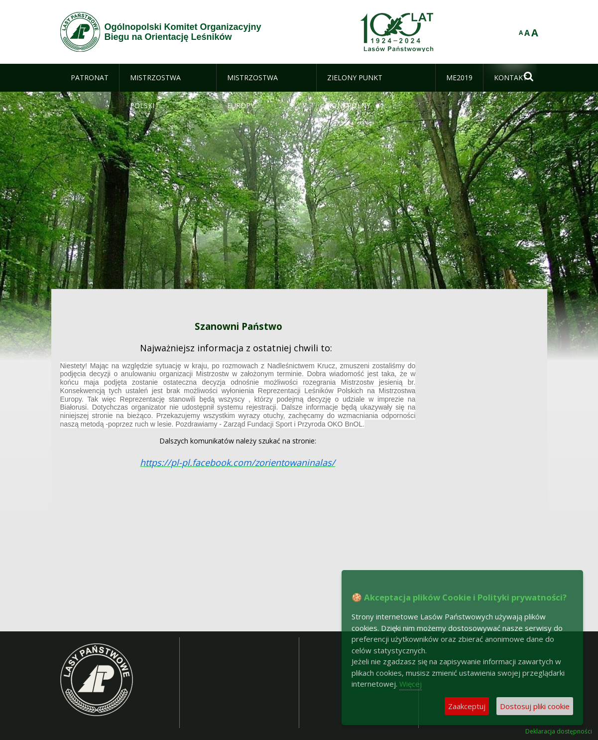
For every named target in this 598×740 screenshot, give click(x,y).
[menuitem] (89, 78)
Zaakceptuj (466, 706)
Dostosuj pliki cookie (535, 706)
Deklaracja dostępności (558, 731)
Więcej (410, 684)
